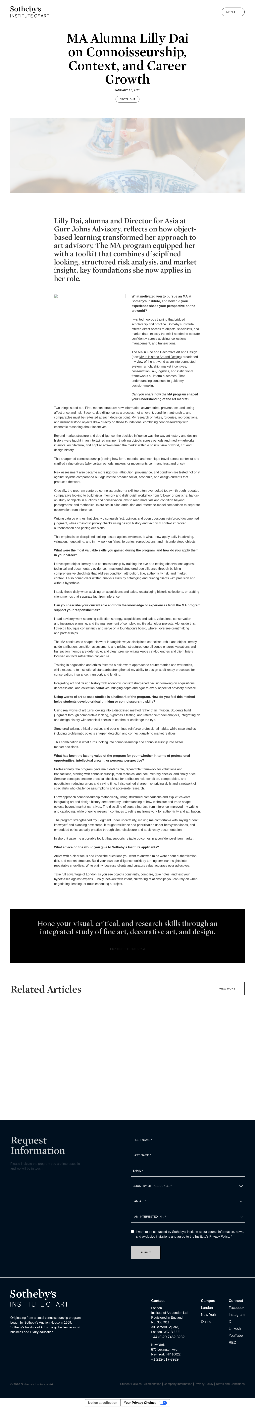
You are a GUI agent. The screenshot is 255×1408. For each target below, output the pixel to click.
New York (208, 1315)
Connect (236, 1301)
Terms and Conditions (230, 1384)
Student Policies (131, 1384)
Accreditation (152, 1384)
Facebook (236, 1308)
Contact (158, 1301)
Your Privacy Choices (140, 1402)
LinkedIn (235, 1329)
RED (232, 1343)
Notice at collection (102, 1402)
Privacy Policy (219, 1236)
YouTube (236, 1336)
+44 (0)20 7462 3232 (168, 1337)
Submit (146, 1252)
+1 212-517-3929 (165, 1359)
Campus (208, 1301)
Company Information (178, 1384)
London (207, 1308)
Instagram (237, 1315)
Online (206, 1322)
